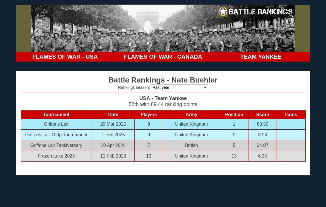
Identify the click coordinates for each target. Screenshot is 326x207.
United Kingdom (191, 124)
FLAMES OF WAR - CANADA (163, 56)
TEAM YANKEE (260, 56)
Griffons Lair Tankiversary (56, 145)
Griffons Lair (56, 124)
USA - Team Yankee (163, 98)
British (191, 145)
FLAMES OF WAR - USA (65, 56)
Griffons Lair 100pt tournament (56, 134)
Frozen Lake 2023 (56, 156)
